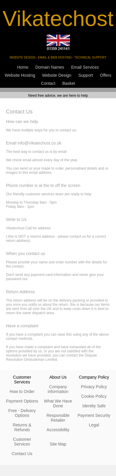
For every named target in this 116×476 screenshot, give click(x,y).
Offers (105, 75)
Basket (68, 83)
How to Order (22, 391)
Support (85, 75)
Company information (58, 389)
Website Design (56, 75)
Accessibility (58, 429)
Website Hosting (20, 75)
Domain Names (49, 67)
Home (22, 67)
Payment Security (93, 415)
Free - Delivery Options (22, 413)
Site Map (58, 444)
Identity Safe (94, 405)
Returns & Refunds (22, 427)
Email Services (85, 67)
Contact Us (22, 453)
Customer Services (22, 441)
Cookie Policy (94, 396)
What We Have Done (58, 403)
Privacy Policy (94, 386)
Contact (48, 83)
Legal (94, 425)
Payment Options (22, 401)
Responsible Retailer (57, 418)
